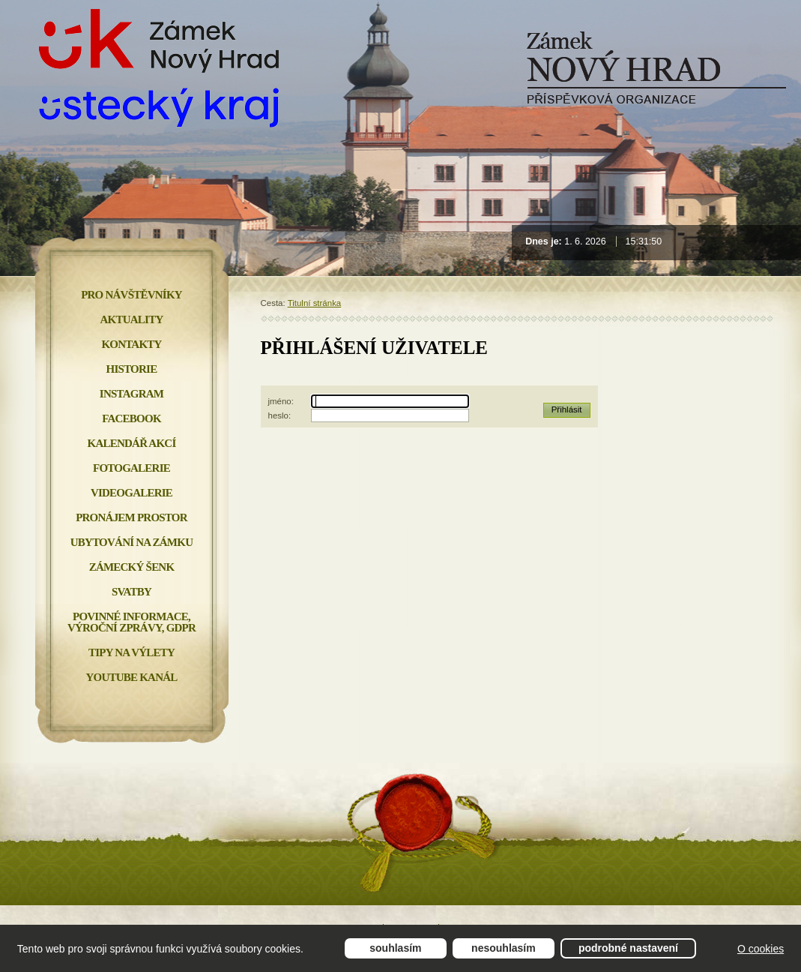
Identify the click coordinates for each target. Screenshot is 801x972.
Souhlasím (395, 948)
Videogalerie (131, 493)
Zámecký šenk (132, 567)
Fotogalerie (131, 468)
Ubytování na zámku (131, 542)
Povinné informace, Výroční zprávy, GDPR (131, 622)
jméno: (281, 401)
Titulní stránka (315, 303)
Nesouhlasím (503, 948)
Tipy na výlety (131, 652)
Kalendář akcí (132, 443)
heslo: (279, 415)
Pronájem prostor (131, 518)
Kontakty (131, 344)
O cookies (760, 949)
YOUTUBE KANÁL (131, 677)
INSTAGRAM (131, 394)
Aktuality (131, 320)
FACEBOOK (131, 418)
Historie (131, 369)
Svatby (131, 592)
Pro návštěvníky (131, 295)
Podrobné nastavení (628, 948)
